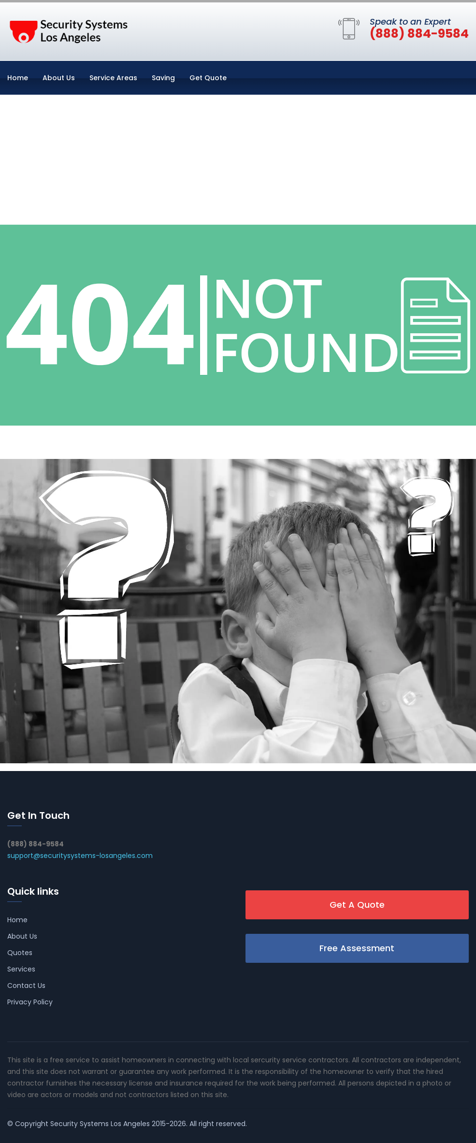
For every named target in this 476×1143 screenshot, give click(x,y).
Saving (163, 78)
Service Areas (113, 78)
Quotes (19, 952)
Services (21, 969)
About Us (59, 78)
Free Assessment (356, 948)
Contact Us (26, 985)
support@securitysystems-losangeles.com (80, 855)
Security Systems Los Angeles (100, 1124)
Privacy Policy (30, 1002)
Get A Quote (357, 905)
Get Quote (208, 78)
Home (17, 78)
